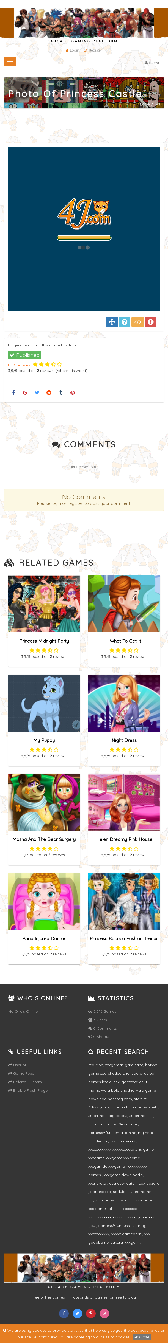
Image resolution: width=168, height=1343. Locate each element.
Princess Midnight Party (44, 641)
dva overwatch (123, 1183)
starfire (140, 1098)
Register (93, 50)
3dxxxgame (98, 1107)
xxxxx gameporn (126, 1233)
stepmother (142, 1191)
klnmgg (138, 1225)
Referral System (25, 1081)
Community (84, 466)
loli (110, 1208)
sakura (117, 1242)
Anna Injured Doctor (44, 938)
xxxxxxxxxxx (98, 1233)
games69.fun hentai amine (112, 1132)
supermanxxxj (142, 1115)
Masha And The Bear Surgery (44, 839)
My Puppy (44, 740)
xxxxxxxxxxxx (127, 1208)
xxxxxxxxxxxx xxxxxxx (107, 1217)
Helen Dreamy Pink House (124, 839)
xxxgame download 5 (123, 1174)
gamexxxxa (100, 1191)
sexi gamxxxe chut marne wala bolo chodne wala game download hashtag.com (122, 1090)
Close (141, 1336)
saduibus (121, 1191)
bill (90, 1200)
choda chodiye (102, 1124)
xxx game (97, 1208)
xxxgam (132, 1242)
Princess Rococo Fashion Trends (124, 938)
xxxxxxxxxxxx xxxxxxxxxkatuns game (121, 1149)
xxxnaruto (97, 1183)
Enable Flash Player (28, 1090)
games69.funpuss (114, 1225)
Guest (152, 62)
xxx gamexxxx (123, 1141)
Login (72, 50)
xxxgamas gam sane (124, 1064)
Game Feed (21, 1073)
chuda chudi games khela (134, 1107)
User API (18, 1064)
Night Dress (124, 740)
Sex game (128, 1124)
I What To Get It (124, 641)
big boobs (118, 1115)
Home (145, 104)
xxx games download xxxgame (124, 1200)
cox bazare (149, 1183)
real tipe (95, 1064)
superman (97, 1115)
